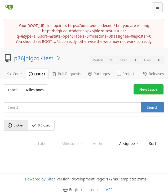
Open (16, 125)
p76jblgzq (26, 58)
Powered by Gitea (40, 179)
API (109, 189)
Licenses (93, 189)
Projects (126, 73)
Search (152, 107)
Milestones (35, 89)
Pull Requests (66, 73)
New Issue (148, 89)
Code (14, 73)
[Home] (9, 7)
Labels (13, 89)
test (48, 58)
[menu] (129, 143)
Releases (153, 73)
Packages (99, 73)
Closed (41, 125)
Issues (37, 73)
